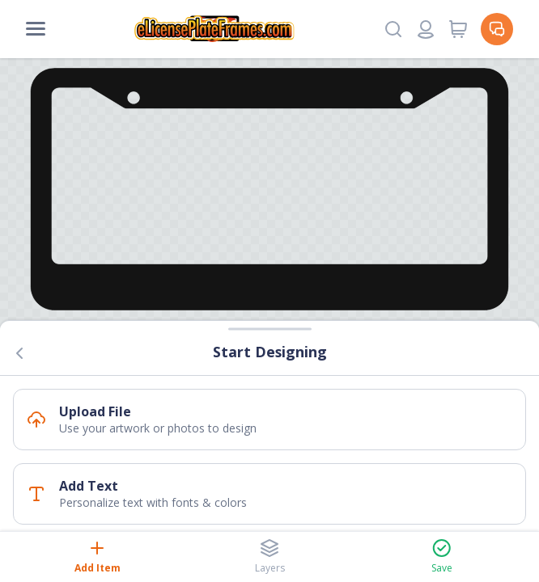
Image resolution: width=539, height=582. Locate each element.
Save (441, 556)
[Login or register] (425, 29)
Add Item (97, 556)
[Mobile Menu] (35, 29)
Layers (270, 556)
